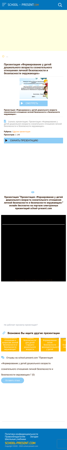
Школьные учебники (15, 439)
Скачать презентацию (21, 140)
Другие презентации (21, 132)
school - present (23, 5)
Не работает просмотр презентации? (21, 325)
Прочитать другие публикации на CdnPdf (33, 280)
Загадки (34, 436)
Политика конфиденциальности (21, 434)
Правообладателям (15, 436)
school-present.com (20, 443)
